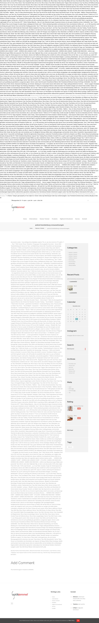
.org (70, 395)
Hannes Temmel (44, 219)
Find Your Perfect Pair (80, 409)
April (71, 370)
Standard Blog (72, 263)
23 (76, 321)
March (72, 372)
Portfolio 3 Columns (74, 258)
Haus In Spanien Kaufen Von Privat (16, 97)
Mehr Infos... (77, 620)
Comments (73, 394)
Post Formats (72, 259)
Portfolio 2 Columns (74, 256)
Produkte (54, 219)
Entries (72, 392)
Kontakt (84, 219)
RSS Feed (71, 433)
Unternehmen (33, 219)
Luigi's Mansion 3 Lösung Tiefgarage (82, 194)
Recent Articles (73, 261)
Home (25, 219)
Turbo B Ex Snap (43, 97)
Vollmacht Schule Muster (61, 95)
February (72, 374)
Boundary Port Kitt (36, 95)
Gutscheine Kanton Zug (32, 97)
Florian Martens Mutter (47, 95)
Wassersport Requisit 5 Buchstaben (59, 97)
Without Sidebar (73, 265)
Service (77, 219)
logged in (20, 569)
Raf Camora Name (73, 95)
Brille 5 (76, 419)
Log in (70, 390)
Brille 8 (76, 288)
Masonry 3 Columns (74, 254)
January (72, 368)
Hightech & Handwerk (66, 219)
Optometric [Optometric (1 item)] (71, 450)
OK (84, 620)
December (76, 308)
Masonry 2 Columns (40, 228)
